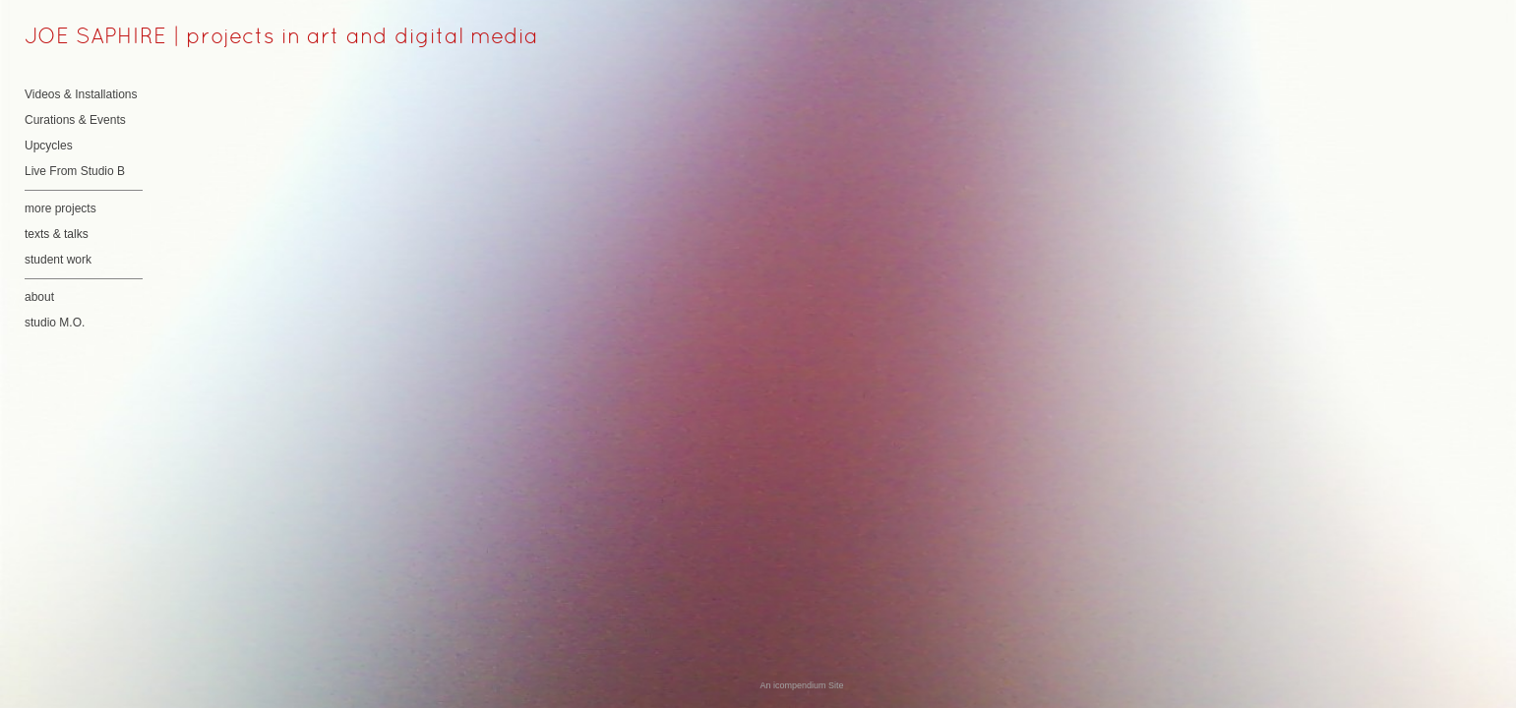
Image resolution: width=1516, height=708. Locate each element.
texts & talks (57, 234)
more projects (60, 208)
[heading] (74, 38)
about (39, 297)
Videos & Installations (81, 94)
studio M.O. (55, 322)
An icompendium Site (801, 685)
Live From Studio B (75, 171)
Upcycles (49, 145)
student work (58, 259)
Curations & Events (75, 120)
